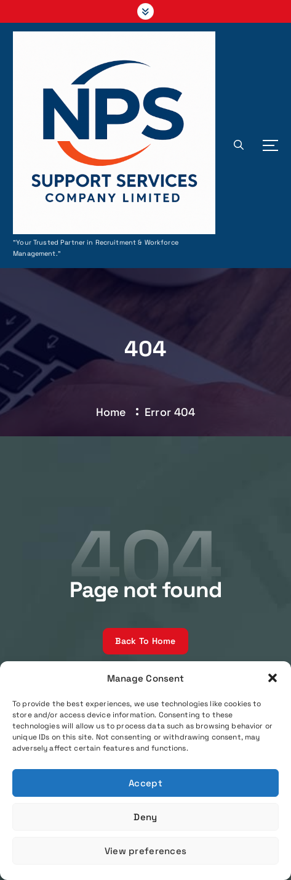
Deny (145, 817)
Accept (145, 783)
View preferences (145, 851)
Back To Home (145, 640)
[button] (272, 678)
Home (111, 412)
